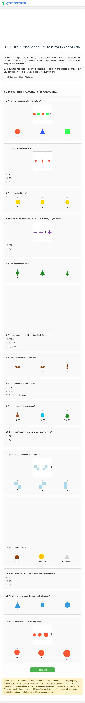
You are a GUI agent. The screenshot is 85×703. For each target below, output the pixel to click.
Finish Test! (42, 670)
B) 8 (9, 391)
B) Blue (10, 343)
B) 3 (9, 178)
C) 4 (9, 182)
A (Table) (17, 557)
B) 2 (9, 440)
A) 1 (9, 436)
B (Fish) (42, 415)
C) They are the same (16, 395)
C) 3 (9, 443)
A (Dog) (17, 415)
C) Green (11, 347)
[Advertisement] (42, 26)
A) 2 (9, 174)
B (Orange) (41, 557)
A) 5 (9, 387)
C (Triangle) (66, 557)
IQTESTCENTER (14, 3)
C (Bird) (67, 415)
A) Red (10, 339)
